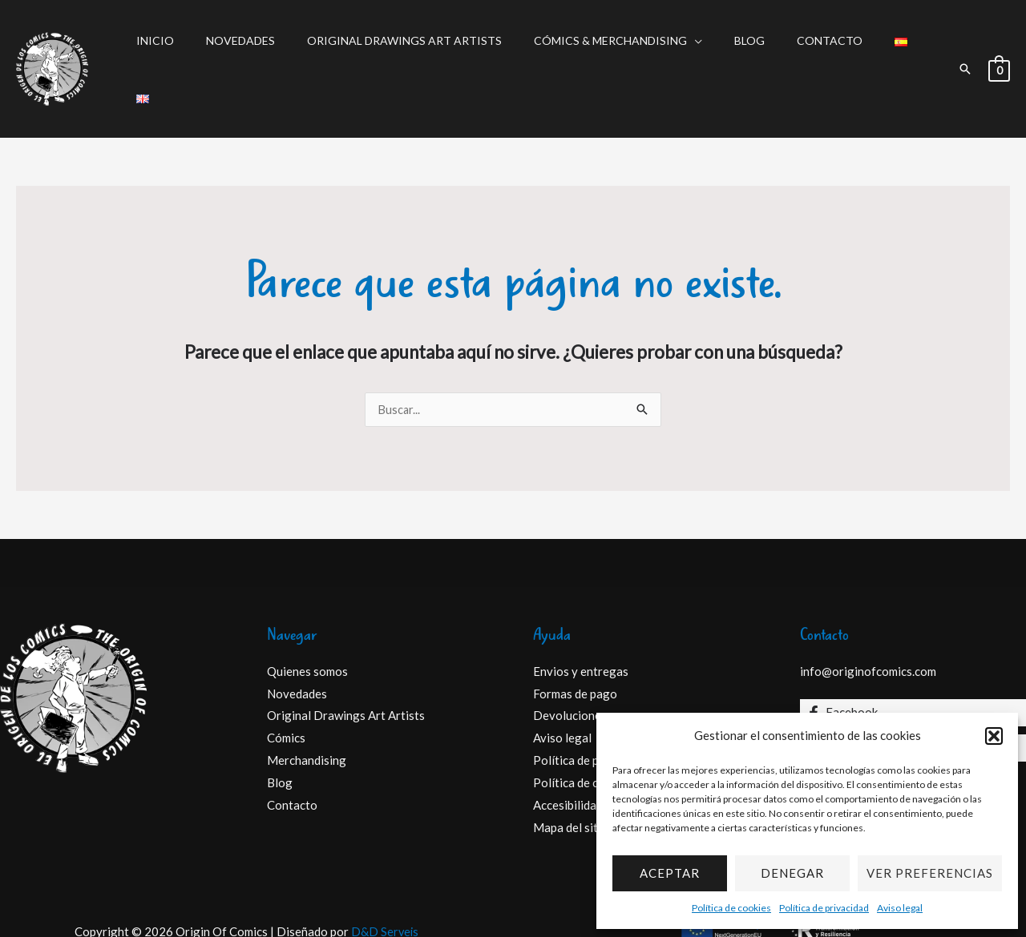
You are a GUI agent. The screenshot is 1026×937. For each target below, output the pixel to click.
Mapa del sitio (570, 787)
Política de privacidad (824, 908)
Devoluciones (570, 676)
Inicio (157, 48)
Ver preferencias (929, 873)
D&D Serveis (384, 891)
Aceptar (670, 873)
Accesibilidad (568, 765)
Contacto (784, 48)
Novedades (233, 48)
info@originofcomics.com (868, 631)
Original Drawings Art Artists (387, 48)
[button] (994, 736)
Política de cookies (731, 908)
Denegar (792, 873)
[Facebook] (913, 672)
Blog (713, 48)
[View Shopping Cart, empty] (999, 49)
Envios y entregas (580, 631)
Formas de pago (575, 653)
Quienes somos (307, 631)
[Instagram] (913, 708)
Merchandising (306, 721)
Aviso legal (900, 908)
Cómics (286, 698)
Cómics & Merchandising (583, 48)
